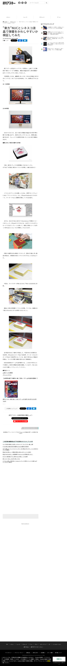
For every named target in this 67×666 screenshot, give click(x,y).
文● (4, 40)
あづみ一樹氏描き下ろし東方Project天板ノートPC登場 (15, 456)
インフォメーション (57, 567)
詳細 (48, 661)
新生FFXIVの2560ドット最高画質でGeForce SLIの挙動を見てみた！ (18, 454)
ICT (49, 567)
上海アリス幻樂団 (8, 373)
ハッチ (6, 40)
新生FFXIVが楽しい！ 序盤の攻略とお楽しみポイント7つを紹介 (17, 452)
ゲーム (31, 567)
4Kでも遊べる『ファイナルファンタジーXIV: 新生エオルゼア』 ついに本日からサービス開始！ (20, 449)
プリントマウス (7, 375)
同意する (59, 659)
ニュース (42, 17)
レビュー (25, 17)
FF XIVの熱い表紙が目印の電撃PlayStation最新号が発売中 (16, 446)
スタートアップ (43, 567)
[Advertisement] (33, 9)
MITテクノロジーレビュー (37, 569)
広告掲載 (42, 575)
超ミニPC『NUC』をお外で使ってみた (11, 458)
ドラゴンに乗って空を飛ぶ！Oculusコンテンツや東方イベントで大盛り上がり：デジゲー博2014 (20, 462)
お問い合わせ (35, 575)
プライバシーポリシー (19, 575)
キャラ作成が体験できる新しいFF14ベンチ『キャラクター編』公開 (18, 444)
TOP (8, 17)
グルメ (36, 567)
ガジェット (13, 22)
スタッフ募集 (50, 575)
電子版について (58, 575)
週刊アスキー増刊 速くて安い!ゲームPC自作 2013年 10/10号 (19, 399)
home (5, 22)
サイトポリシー (8, 575)
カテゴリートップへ (29, 428)
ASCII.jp (26, 569)
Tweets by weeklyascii (25, 523)
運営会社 (28, 575)
